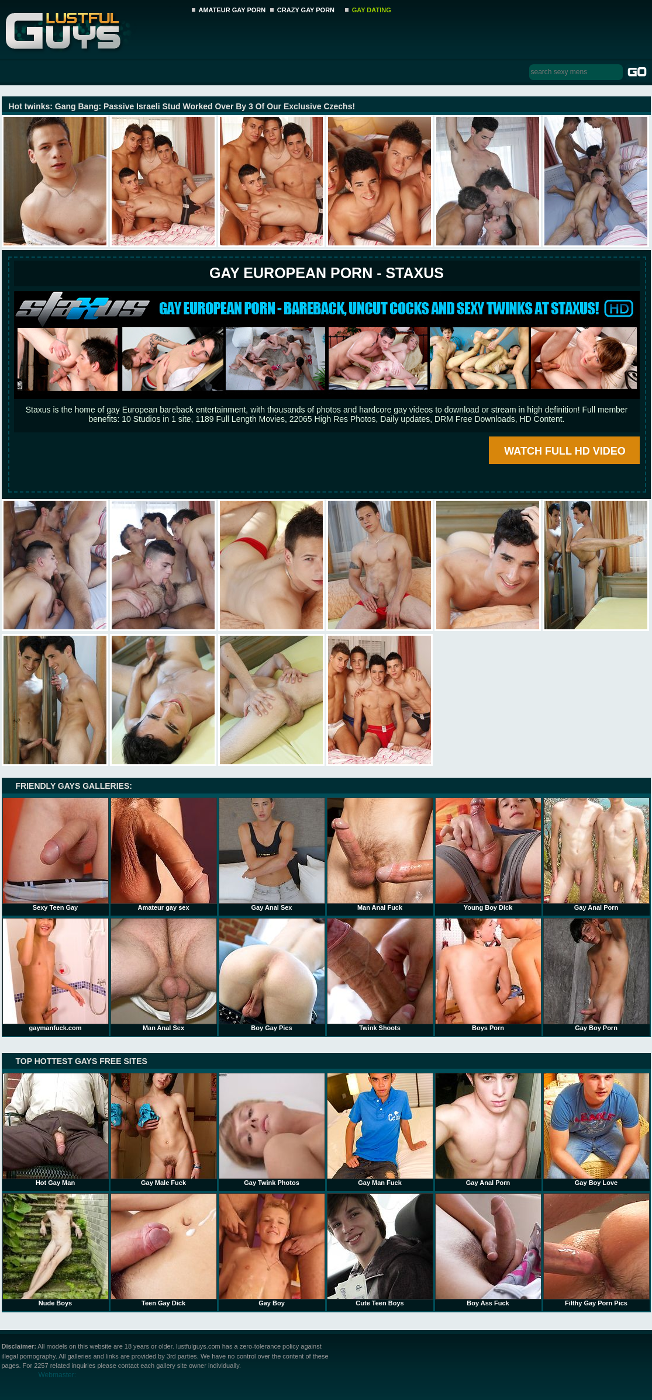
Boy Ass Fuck (488, 1250)
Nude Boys (55, 1250)
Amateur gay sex (164, 854)
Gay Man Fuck (380, 1129)
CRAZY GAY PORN (305, 9)
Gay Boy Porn (596, 974)
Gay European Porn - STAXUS (326, 273)
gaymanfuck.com (55, 974)
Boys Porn (488, 974)
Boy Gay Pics (272, 974)
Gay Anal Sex (272, 854)
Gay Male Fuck (164, 1129)
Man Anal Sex (164, 974)
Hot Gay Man (55, 1129)
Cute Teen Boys (380, 1250)
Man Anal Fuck (380, 854)
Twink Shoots (380, 974)
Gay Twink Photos (272, 1129)
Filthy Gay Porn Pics (596, 1250)
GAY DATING (371, 9)
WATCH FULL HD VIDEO (564, 451)
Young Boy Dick (488, 854)
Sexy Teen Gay (55, 854)
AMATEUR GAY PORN (232, 9)
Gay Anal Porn (596, 854)
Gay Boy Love (596, 1129)
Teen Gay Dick (164, 1250)
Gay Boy (272, 1250)
